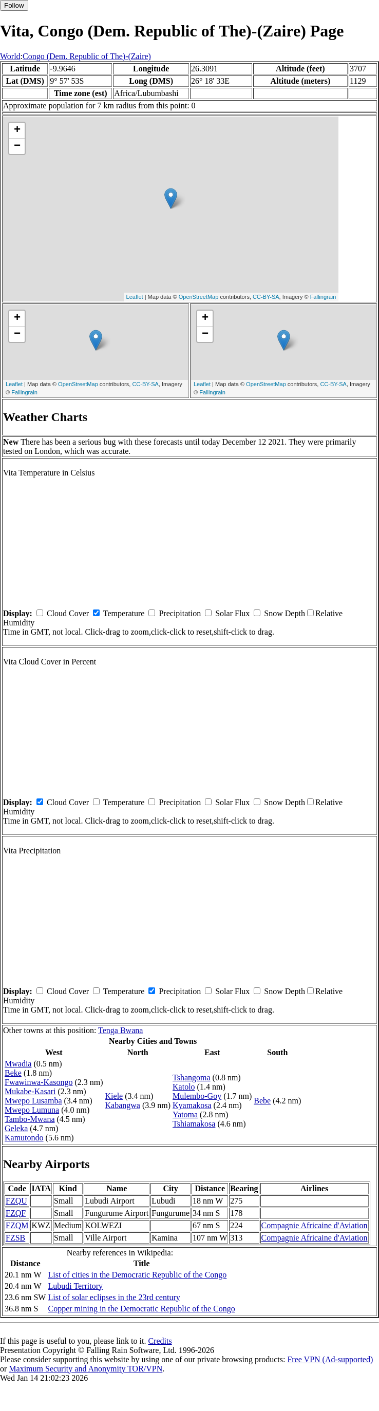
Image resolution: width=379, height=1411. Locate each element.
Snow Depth (284, 613)
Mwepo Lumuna (32, 1109)
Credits (160, 1341)
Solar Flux (232, 613)
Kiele (114, 1096)
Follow (14, 5)
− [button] (17, 146)
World (10, 56)
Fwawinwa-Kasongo (38, 1082)
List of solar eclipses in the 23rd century (114, 1297)
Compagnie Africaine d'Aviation (314, 1225)
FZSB (15, 1237)
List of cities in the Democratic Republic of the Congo (137, 1274)
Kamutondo (24, 1137)
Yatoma (185, 1114)
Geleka (16, 1128)
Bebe (262, 1100)
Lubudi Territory (75, 1286)
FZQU (16, 1200)
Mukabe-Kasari (30, 1091)
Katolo (184, 1086)
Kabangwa (122, 1105)
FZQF (16, 1213)
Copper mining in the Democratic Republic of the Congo (141, 1308)
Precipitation (180, 613)
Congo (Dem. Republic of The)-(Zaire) (87, 56)
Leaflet (134, 297)
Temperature (124, 613)
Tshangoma (192, 1077)
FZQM (17, 1225)
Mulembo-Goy (197, 1096)
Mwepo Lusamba (33, 1100)
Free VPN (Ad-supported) (330, 1359)
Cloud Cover (68, 613)
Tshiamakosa (194, 1123)
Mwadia (18, 1063)
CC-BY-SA (266, 297)
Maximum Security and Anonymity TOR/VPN (85, 1368)
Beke (13, 1073)
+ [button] (17, 130)
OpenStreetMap (199, 297)
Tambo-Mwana (30, 1119)
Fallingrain (323, 297)
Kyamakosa (192, 1105)
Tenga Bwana (120, 1030)
